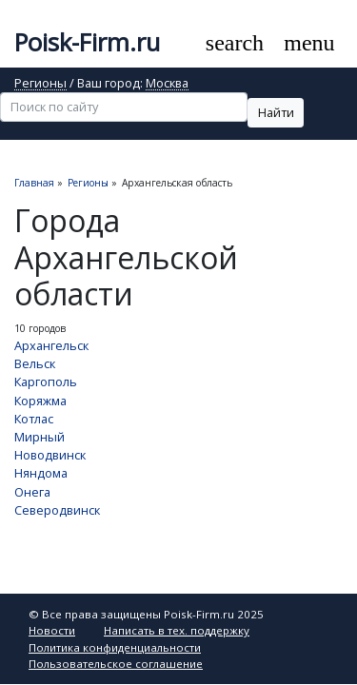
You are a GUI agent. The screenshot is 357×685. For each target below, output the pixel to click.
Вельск (34, 363)
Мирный (39, 436)
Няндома (41, 472)
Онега (32, 491)
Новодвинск (50, 454)
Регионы (40, 84)
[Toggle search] (234, 43)
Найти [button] (276, 112)
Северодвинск (57, 510)
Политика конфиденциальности (115, 647)
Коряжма (40, 400)
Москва (167, 84)
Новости (52, 630)
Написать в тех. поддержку (176, 630)
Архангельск (51, 345)
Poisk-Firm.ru (87, 42)
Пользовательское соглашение (116, 663)
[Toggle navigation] (310, 43)
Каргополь (45, 381)
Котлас (33, 418)
